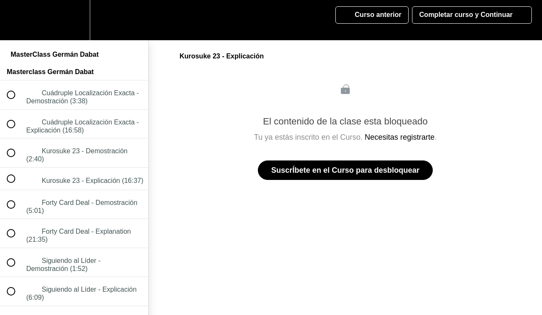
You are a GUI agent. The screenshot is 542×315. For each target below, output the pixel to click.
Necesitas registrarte (399, 137)
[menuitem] (74, 20)
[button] (15, 20)
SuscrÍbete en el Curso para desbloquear (345, 170)
